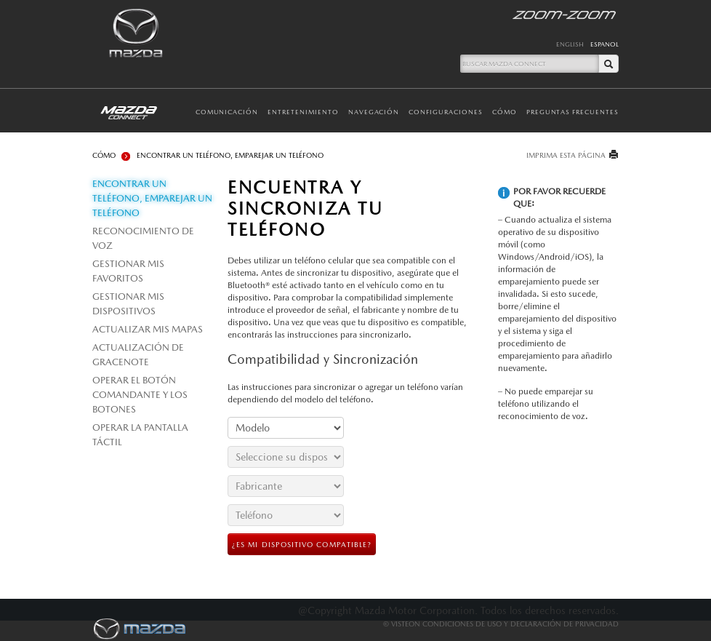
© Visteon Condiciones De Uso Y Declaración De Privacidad (501, 623)
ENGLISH (570, 44)
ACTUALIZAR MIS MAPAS (147, 329)
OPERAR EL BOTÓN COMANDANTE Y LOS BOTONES (140, 395)
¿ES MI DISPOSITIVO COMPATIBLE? (301, 544)
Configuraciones (445, 111)
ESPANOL (604, 44)
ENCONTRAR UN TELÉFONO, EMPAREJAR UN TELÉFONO (152, 198)
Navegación (374, 111)
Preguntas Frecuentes (572, 111)
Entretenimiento (303, 111)
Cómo (504, 111)
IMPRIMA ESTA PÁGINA (566, 155)
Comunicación (227, 111)
